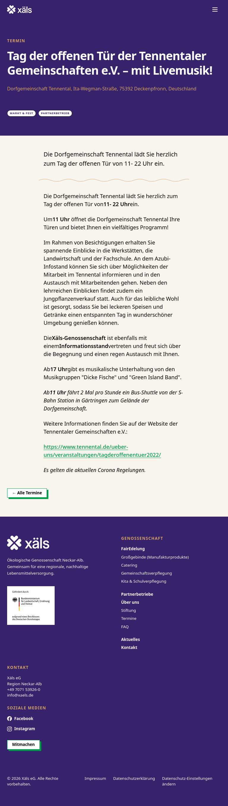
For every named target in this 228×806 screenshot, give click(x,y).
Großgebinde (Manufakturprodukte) (155, 557)
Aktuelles (130, 639)
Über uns (130, 602)
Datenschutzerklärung (134, 778)
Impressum (95, 778)
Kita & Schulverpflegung (143, 581)
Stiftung (128, 610)
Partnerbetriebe (137, 594)
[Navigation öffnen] (215, 9)
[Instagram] (21, 729)
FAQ (125, 626)
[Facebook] (20, 719)
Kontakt (129, 647)
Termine (129, 618)
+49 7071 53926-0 (23, 689)
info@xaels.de (20, 695)
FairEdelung (133, 548)
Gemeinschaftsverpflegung (146, 573)
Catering (129, 565)
